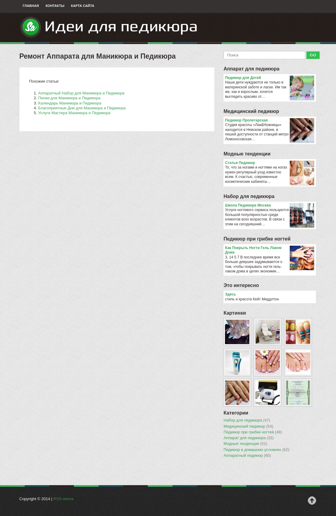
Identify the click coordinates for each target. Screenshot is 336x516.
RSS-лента (63, 499)
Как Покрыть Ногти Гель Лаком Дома (269, 250)
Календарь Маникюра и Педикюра (69, 103)
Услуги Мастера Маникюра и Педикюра (74, 113)
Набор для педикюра (248, 196)
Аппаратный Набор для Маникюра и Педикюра (81, 93)
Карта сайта (82, 6)
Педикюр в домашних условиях (256, 450)
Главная (31, 6)
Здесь (230, 294)
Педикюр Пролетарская (269, 120)
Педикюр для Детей (269, 78)
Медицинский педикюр (251, 111)
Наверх (312, 500)
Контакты (55, 6)
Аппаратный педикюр (247, 455)
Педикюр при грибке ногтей (256, 238)
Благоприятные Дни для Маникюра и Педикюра (82, 108)
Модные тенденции (246, 153)
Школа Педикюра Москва (269, 205)
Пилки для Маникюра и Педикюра (69, 98)
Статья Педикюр (269, 163)
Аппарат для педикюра (251, 68)
